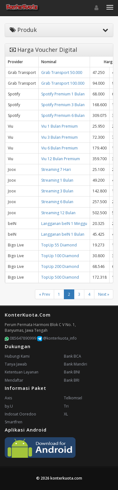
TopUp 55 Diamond (59, 245)
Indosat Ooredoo (20, 414)
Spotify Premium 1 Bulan (63, 94)
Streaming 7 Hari (56, 169)
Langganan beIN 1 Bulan (62, 234)
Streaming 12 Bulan (58, 212)
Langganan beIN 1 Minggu (64, 223)
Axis (8, 398)
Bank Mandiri (75, 364)
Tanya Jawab (16, 364)
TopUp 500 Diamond (60, 277)
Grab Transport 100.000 (62, 83)
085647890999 (20, 338)
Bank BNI (72, 372)
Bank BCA (72, 356)
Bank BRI (71, 380)
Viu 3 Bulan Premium (59, 137)
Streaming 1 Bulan (57, 180)
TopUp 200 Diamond (60, 266)
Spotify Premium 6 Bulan (63, 115)
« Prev (44, 294)
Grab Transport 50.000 (61, 72)
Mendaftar (14, 380)
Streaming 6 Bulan (57, 201)
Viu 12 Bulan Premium (60, 158)
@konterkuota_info (57, 338)
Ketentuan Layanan (21, 372)
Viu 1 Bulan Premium (59, 126)
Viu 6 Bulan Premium (59, 148)
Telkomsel (73, 398)
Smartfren (13, 422)
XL (66, 414)
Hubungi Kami (17, 356)
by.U (9, 406)
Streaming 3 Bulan (57, 191)
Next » (103, 294)
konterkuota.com (66, 478)
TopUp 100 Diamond (60, 255)
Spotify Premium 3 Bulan (63, 104)
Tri (66, 406)
